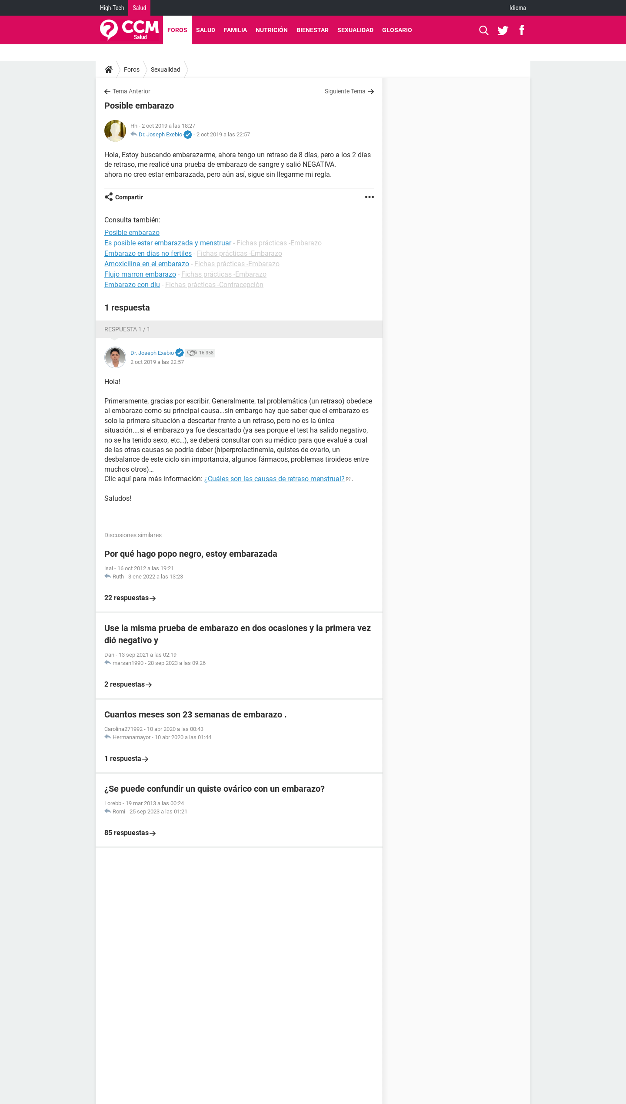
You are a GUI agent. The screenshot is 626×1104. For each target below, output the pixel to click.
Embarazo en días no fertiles (148, 253)
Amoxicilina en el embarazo (146, 264)
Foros (177, 29)
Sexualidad (355, 29)
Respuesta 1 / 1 (127, 329)
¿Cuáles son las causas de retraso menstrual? (274, 479)
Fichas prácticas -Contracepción (214, 285)
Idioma (517, 7)
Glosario (397, 29)
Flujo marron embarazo (140, 274)
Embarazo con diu (132, 285)
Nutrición (272, 29)
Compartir (129, 197)
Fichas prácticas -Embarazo (279, 243)
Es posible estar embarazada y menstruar (167, 243)
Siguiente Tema (345, 91)
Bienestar (312, 29)
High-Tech (112, 7)
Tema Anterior (131, 91)
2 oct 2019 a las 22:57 (223, 134)
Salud (139, 7)
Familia (235, 29)
